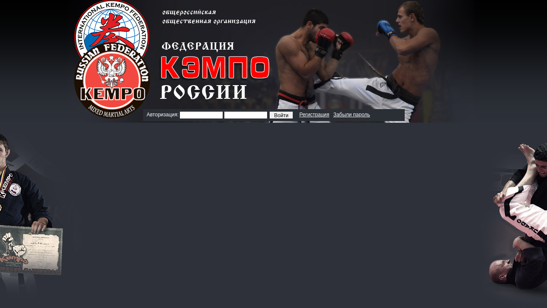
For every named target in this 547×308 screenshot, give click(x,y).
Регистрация (314, 115)
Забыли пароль (351, 115)
